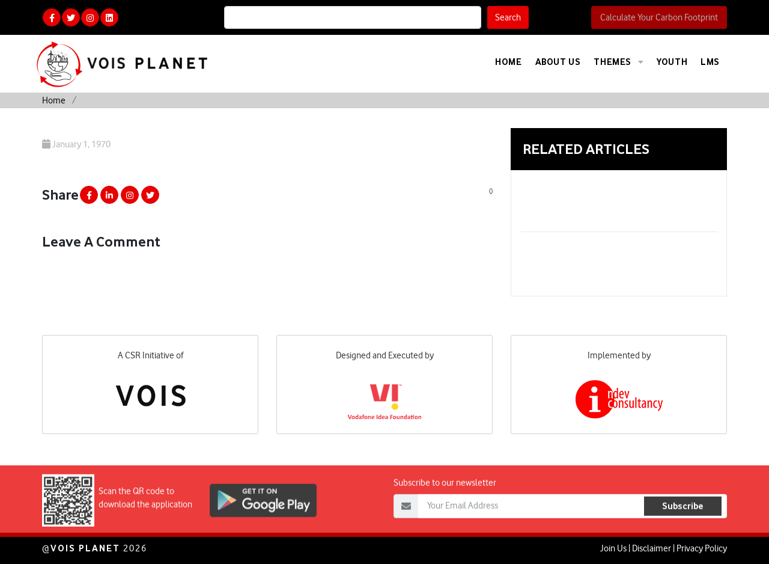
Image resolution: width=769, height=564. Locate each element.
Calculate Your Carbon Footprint (659, 17)
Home (508, 61)
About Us (558, 61)
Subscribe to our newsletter (445, 503)
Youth (672, 61)
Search (508, 17)
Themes (618, 62)
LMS (710, 61)
